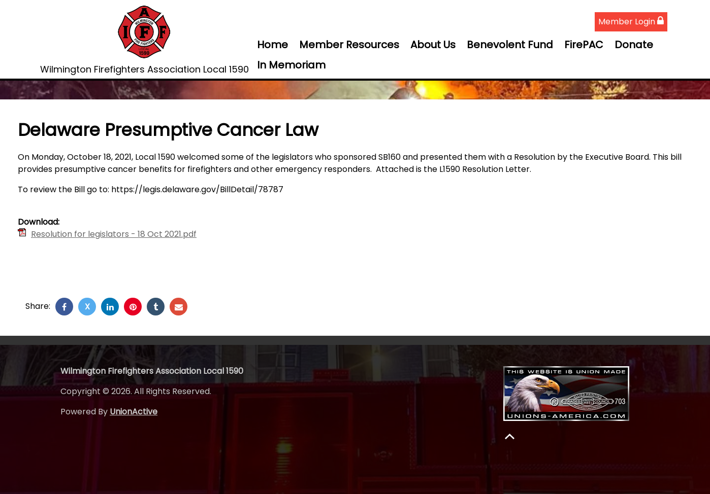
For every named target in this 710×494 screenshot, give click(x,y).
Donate (634, 45)
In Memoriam (291, 65)
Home (272, 45)
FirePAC (583, 45)
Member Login (631, 21)
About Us (433, 45)
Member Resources (349, 45)
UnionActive (133, 411)
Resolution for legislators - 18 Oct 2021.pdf (114, 234)
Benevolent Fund (510, 45)
